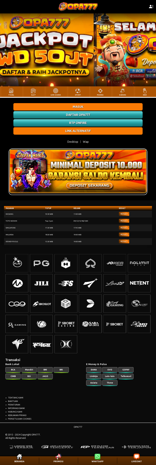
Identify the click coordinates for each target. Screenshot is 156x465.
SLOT (33, 95)
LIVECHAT (136, 461)
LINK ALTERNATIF (78, 130)
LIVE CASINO (56, 95)
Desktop (72, 141)
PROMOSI (58, 461)
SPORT (78, 95)
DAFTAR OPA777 (78, 114)
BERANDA (19, 461)
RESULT (124, 214)
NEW (145, 95)
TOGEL (11, 95)
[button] (5, 50)
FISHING (100, 95)
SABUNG (122, 95)
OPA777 (78, 427)
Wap (86, 141)
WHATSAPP (97, 461)
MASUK (78, 106)
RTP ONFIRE (78, 122)
